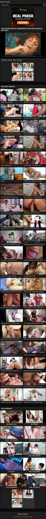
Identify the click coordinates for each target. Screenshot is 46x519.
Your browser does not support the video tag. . (23, 45)
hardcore (4, 60)
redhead (19, 60)
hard (14, 60)
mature (10, 60)
